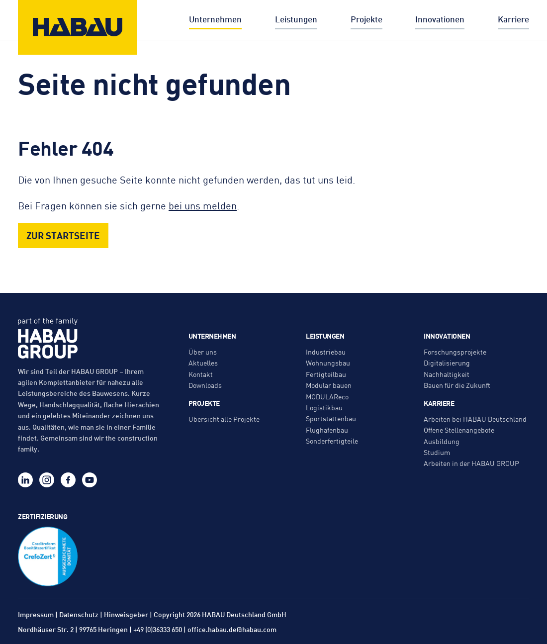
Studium (437, 452)
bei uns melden (203, 205)
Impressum (36, 614)
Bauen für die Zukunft (457, 385)
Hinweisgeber (126, 614)
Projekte (366, 18)
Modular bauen (329, 385)
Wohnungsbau (328, 363)
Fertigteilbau (326, 374)
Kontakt (200, 374)
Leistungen (296, 18)
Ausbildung (441, 441)
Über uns (202, 352)
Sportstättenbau (331, 418)
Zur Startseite (63, 235)
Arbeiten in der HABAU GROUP (471, 463)
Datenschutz (78, 614)
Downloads (205, 385)
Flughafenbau (327, 430)
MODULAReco (327, 396)
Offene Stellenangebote (459, 430)
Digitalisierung (447, 363)
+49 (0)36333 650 (157, 629)
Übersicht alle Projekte (224, 419)
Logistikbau (324, 407)
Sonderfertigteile (332, 441)
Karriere (513, 18)
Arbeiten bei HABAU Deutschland (475, 419)
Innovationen (439, 18)
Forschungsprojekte (455, 352)
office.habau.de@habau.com (231, 629)
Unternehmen (215, 18)
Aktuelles (203, 363)
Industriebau (326, 352)
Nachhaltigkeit (446, 374)
